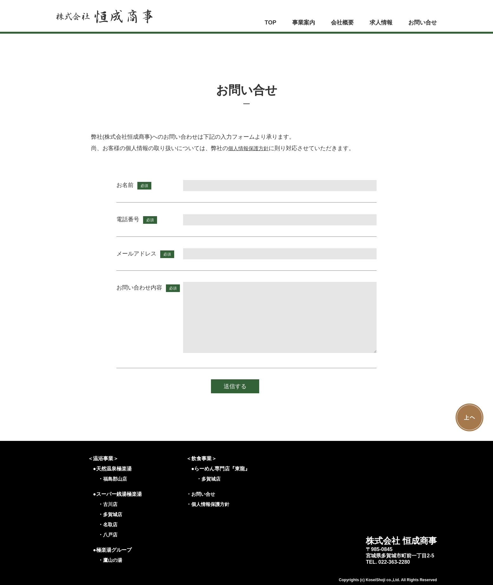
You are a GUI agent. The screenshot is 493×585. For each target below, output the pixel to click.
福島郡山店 (115, 479)
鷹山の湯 (113, 560)
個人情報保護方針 (251, 148)
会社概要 (342, 22)
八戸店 (110, 534)
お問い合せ (422, 22)
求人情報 (381, 22)
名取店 (110, 524)
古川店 (110, 504)
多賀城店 (113, 514)
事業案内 (303, 22)
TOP (270, 22)
